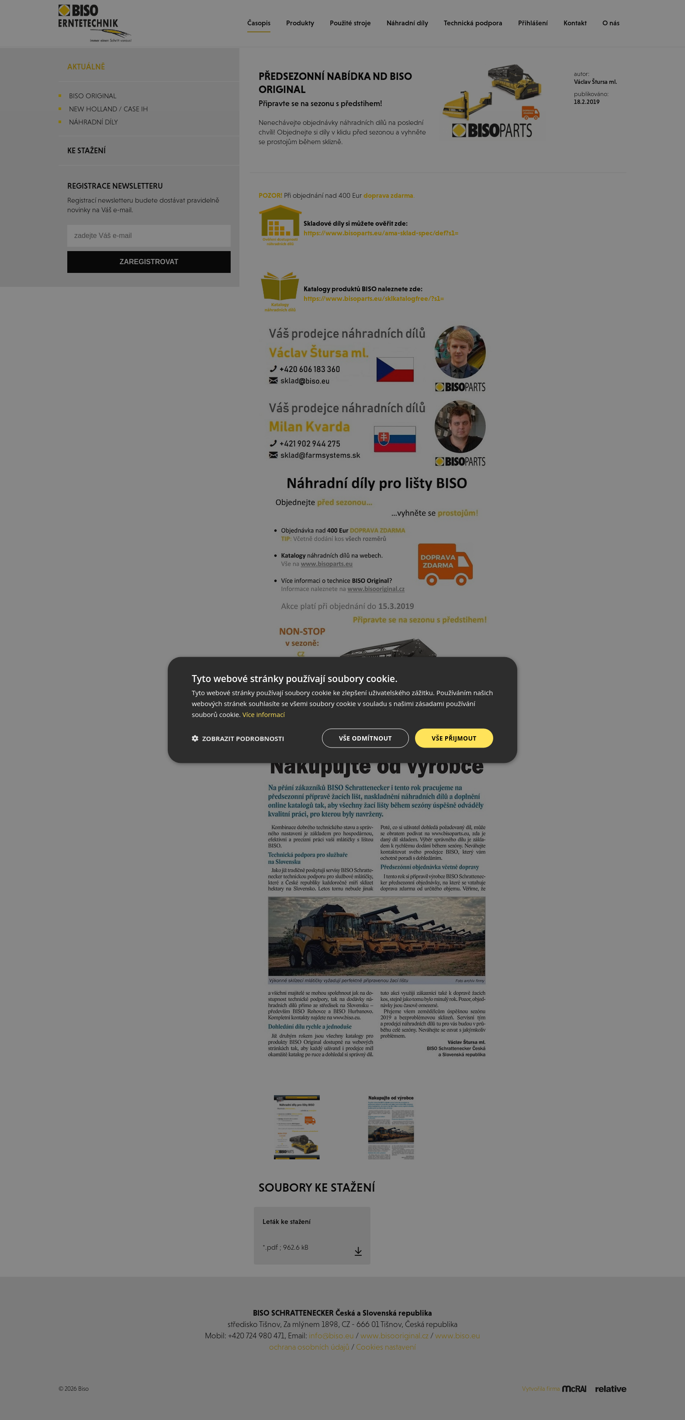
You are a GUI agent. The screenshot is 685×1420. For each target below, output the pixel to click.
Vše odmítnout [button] (364, 738)
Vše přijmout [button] (454, 738)
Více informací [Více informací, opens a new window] (264, 714)
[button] (238, 738)
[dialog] (342, 710)
